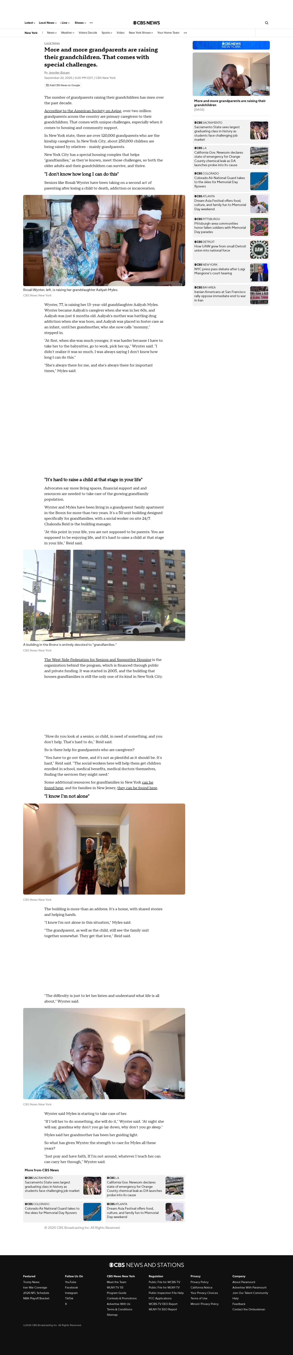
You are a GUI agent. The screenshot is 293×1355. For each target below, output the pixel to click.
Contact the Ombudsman (248, 1309)
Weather (67, 33)
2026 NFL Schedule (36, 1292)
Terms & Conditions (119, 1309)
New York (31, 33)
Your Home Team (168, 33)
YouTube (70, 1282)
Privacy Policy (200, 1282)
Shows (80, 22)
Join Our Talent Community (250, 1292)
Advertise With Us (118, 1303)
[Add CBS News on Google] (63, 85)
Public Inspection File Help (166, 1292)
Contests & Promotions (122, 1298)
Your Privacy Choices (204, 1292)
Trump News (31, 1282)
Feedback (238, 1303)
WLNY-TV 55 (115, 1287)
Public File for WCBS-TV (164, 1282)
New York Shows (141, 33)
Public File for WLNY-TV (164, 1287)
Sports (107, 33)
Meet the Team (116, 1282)
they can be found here (137, 788)
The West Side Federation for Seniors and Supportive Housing (97, 659)
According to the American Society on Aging (82, 111)
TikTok (69, 1298)
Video (120, 33)
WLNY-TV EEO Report (163, 1309)
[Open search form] (266, 22)
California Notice (201, 1287)
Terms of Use (199, 1298)
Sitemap (112, 1314)
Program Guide (116, 1292)
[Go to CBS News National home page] (146, 23)
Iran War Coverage (35, 1287)
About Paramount (243, 1282)
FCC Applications (160, 1298)
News (52, 33)
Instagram (71, 1292)
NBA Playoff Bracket (36, 1298)
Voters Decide (88, 33)
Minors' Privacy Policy (205, 1303)
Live (66, 23)
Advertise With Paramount (249, 1287)
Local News (48, 22)
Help (235, 1298)
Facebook (71, 1287)
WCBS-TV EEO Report (163, 1303)
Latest (30, 22)
